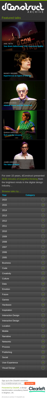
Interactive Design (23, 320)
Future (23, 294)
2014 (23, 210)
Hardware (23, 305)
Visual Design (23, 367)
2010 (23, 231)
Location (23, 326)
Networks (23, 341)
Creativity (23, 273)
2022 (23, 199)
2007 (23, 247)
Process (23, 347)
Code (23, 268)
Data (23, 283)
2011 (23, 226)
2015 (23, 205)
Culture (23, 278)
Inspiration (23, 310)
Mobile (23, 331)
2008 (23, 241)
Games (23, 299)
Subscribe (29, 383)
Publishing (23, 352)
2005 (23, 257)
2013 (23, 215)
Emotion (23, 289)
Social (23, 357)
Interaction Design (23, 315)
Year (4, 195)
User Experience (23, 362)
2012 (23, 220)
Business (23, 262)
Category (30, 195)
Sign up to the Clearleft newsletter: (15, 381)
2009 (23, 236)
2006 (23, 252)
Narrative (23, 336)
